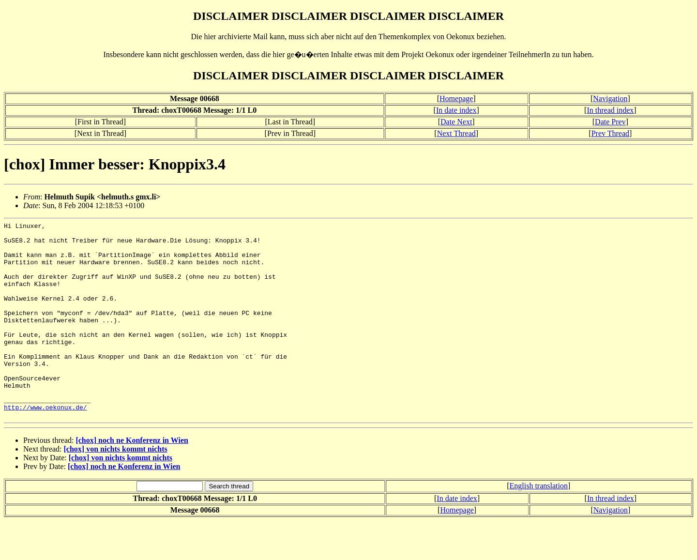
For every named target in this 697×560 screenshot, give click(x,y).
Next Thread (456, 133)
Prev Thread (610, 133)
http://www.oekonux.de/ (45, 444)
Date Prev (610, 122)
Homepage (456, 98)
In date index (456, 110)
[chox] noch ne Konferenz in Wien (132, 479)
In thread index (610, 110)
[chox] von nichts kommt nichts (115, 488)
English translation (539, 525)
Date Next (456, 122)
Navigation (610, 98)
